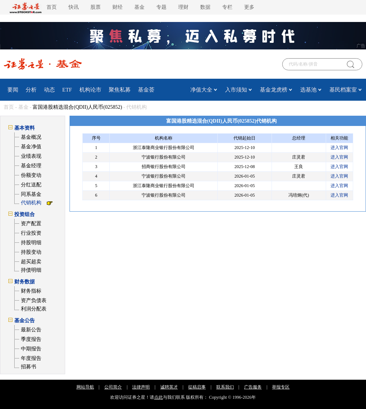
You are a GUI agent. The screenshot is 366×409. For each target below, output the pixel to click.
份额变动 (31, 175)
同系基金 (31, 194)
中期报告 (31, 349)
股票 (95, 7)
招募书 (28, 366)
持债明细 (31, 270)
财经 (117, 7)
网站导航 (85, 387)
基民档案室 (343, 90)
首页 (51, 7)
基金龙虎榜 (273, 90)
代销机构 (31, 202)
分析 (31, 90)
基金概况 (31, 137)
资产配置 (31, 223)
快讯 (73, 7)
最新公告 (31, 329)
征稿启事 (197, 387)
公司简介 (113, 387)
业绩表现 (31, 156)
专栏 (227, 7)
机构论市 (90, 90)
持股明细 (31, 242)
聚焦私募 (120, 90)
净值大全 (201, 90)
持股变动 (31, 252)
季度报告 (31, 339)
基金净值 (31, 146)
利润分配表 (33, 309)
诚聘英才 (169, 387)
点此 (158, 397)
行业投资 (31, 233)
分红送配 (31, 184)
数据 (205, 7)
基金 (139, 7)
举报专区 (281, 387)
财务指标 (31, 291)
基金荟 (146, 90)
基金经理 (31, 165)
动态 (49, 90)
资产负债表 (33, 300)
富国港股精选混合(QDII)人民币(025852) (77, 107)
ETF (67, 90)
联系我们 (225, 387)
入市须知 (236, 90)
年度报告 (31, 358)
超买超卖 (31, 261)
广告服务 (253, 387)
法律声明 (141, 387)
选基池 (308, 90)
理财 (183, 7)
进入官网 (339, 147)
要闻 (12, 90)
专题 (161, 7)
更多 (249, 7)
